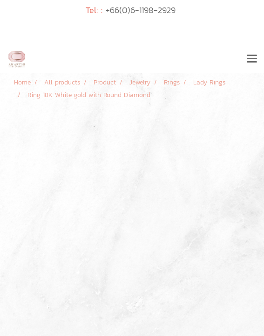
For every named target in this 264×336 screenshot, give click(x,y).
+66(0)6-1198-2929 (141, 10)
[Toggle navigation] (252, 59)
